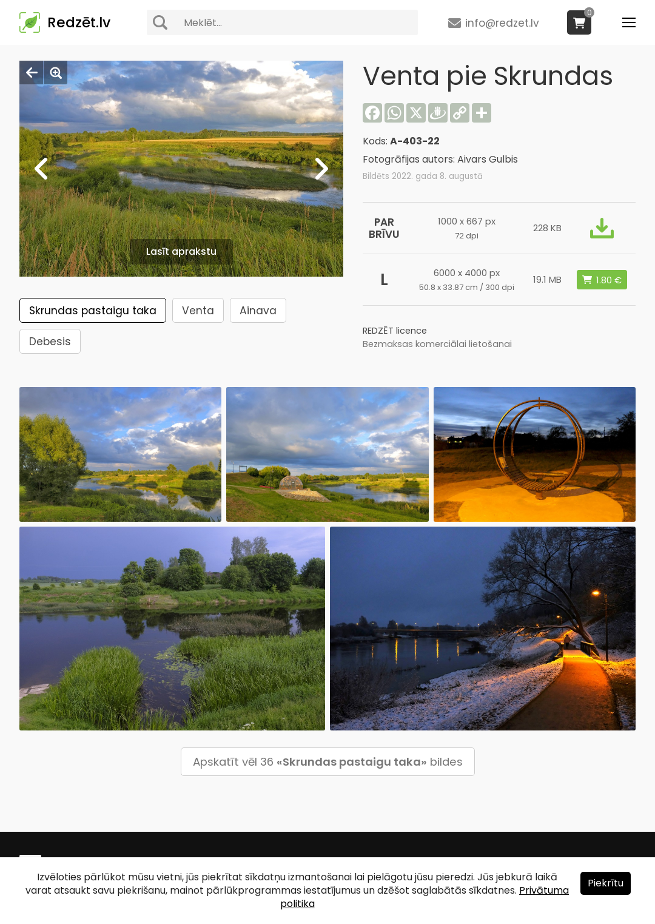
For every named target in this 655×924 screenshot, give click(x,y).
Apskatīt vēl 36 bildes (328, 761)
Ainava (258, 310)
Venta (198, 310)
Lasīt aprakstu (181, 251)
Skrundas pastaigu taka (92, 310)
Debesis (50, 341)
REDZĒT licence (395, 331)
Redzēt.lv (78, 22)
